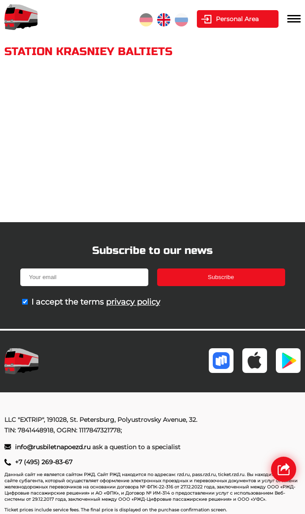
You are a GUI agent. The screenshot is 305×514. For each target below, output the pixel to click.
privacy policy (133, 302)
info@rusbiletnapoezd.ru (53, 447)
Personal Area (237, 19)
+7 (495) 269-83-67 (43, 462)
